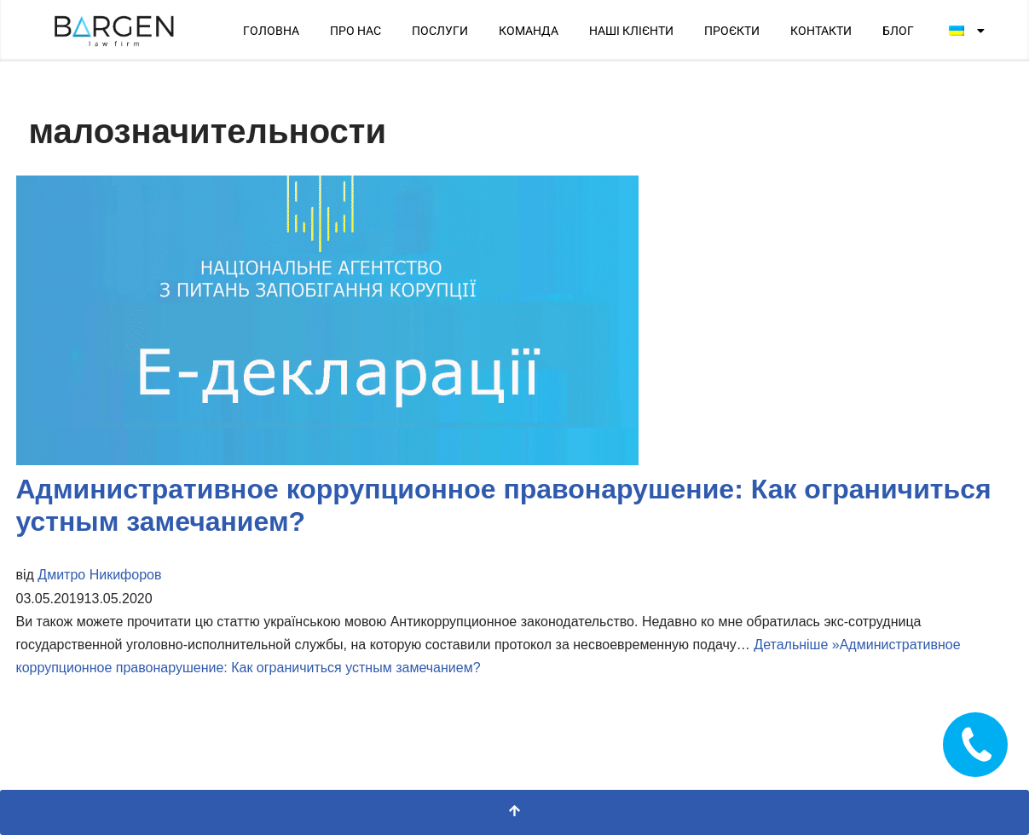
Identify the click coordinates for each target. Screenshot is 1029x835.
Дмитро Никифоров (99, 574)
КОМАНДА (528, 30)
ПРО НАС (355, 30)
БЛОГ (898, 30)
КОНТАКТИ (821, 30)
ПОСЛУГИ (440, 30)
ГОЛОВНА (271, 30)
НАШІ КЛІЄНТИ (631, 30)
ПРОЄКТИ (732, 30)
